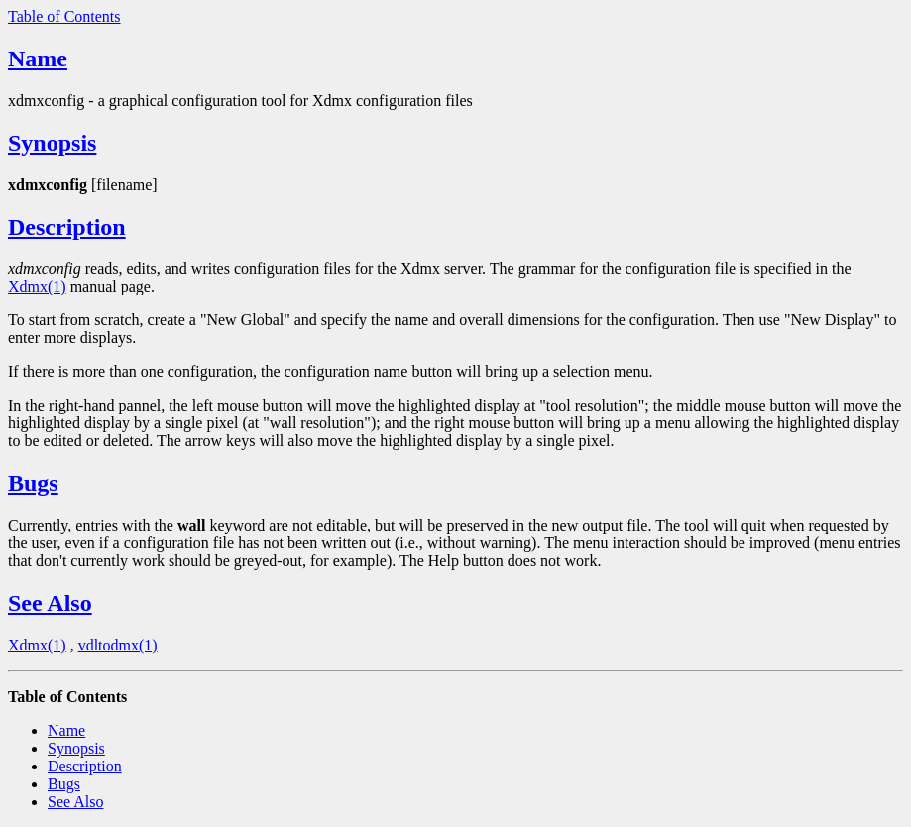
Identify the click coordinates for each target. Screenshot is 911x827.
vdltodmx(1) (118, 645)
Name (37, 58)
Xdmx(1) (37, 286)
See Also (50, 603)
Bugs (33, 483)
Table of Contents (64, 16)
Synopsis (52, 143)
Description (67, 227)
